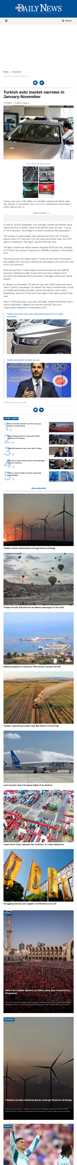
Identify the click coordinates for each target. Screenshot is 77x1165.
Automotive (40, 204)
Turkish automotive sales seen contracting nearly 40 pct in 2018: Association (35, 315)
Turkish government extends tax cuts (23, 360)
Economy (16, 72)
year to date (21, 402)
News (6, 72)
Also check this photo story (39, 164)
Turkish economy (9, 402)
